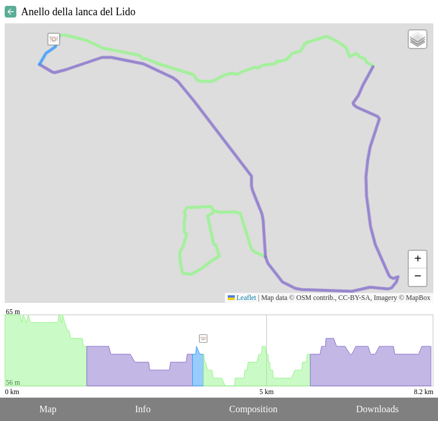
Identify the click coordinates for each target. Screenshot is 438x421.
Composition (254, 409)
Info (143, 409)
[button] (54, 39)
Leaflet (242, 298)
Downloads (377, 409)
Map (47, 409)
